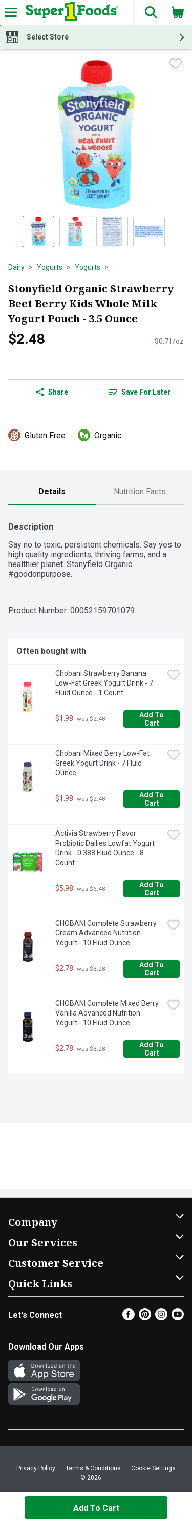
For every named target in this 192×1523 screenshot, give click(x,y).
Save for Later (139, 392)
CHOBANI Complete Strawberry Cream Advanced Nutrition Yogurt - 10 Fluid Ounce (106, 933)
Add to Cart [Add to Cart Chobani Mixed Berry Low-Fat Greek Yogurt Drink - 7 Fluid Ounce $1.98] (152, 799)
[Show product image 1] (38, 231)
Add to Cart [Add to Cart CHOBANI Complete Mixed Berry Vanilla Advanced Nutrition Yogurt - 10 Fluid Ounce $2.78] (152, 1049)
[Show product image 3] (112, 231)
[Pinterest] (145, 1317)
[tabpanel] (96, 793)
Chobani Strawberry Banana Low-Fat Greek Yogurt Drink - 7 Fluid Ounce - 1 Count (105, 683)
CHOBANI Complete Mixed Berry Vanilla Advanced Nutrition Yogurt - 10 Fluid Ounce (107, 1013)
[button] (150, 12)
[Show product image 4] (149, 231)
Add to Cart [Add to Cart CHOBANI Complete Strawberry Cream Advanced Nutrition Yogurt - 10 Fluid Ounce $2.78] (152, 969)
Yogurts (49, 267)
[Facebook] (128, 1317)
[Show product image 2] (75, 231)
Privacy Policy (35, 1468)
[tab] (52, 491)
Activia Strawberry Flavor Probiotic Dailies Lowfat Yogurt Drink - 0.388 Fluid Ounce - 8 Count (105, 848)
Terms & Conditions (93, 1468)
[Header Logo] (69, 12)
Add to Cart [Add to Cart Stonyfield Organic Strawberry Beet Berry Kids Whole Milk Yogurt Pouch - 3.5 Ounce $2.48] (96, 1508)
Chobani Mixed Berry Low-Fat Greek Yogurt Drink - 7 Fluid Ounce (103, 763)
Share (52, 392)
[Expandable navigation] (10, 12)
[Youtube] (178, 1317)
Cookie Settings (153, 1468)
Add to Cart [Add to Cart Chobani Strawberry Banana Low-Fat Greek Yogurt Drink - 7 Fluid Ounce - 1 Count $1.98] (152, 719)
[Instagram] (161, 1317)
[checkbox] (175, 64)
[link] (140, 392)
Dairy (16, 267)
